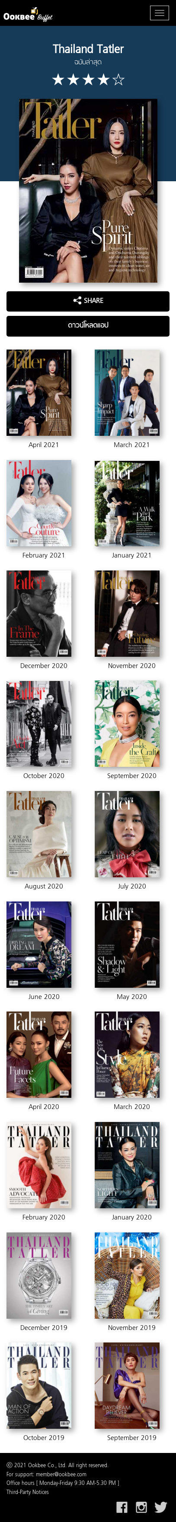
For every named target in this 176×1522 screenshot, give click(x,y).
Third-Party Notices (27, 1492)
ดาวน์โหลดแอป (88, 325)
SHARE (88, 301)
